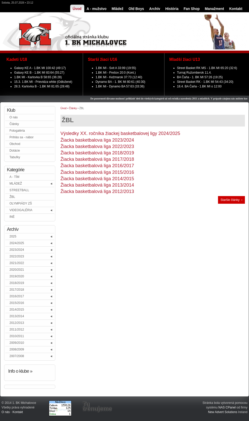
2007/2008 (16, 356)
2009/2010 (16, 343)
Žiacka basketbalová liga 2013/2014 (97, 185)
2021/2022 (16, 263)
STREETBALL (19, 190)
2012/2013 (16, 323)
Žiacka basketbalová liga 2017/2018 (97, 159)
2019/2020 (16, 276)
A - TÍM (14, 177)
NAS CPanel (227, 407)
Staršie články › (231, 200)
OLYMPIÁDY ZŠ (20, 203)
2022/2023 (16, 256)
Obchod (14, 144)
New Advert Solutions (222, 412)
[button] (51, 183)
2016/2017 (16, 296)
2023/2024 (16, 250)
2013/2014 (16, 316)
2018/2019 (16, 283)
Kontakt (18, 412)
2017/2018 (16, 289)
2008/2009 (16, 349)
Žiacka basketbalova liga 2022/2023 (97, 146)
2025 (12, 236)
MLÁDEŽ (15, 183)
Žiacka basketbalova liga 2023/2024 (97, 140)
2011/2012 (16, 329)
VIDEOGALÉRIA (20, 210)
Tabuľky (14, 157)
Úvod (63, 108)
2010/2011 (16, 336)
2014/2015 (16, 309)
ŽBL (12, 197)
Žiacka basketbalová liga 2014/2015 (97, 178)
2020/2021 (16, 269)
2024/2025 (16, 243)
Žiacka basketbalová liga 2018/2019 (97, 152)
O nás (13, 117)
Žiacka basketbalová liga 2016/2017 (97, 165)
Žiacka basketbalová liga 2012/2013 (97, 191)
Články (14, 124)
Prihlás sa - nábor (21, 137)
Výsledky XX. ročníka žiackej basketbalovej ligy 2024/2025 (120, 133)
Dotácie (14, 150)
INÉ (12, 217)
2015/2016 (16, 303)
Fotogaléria (17, 130)
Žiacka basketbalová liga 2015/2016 (97, 172)
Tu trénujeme (97, 406)
